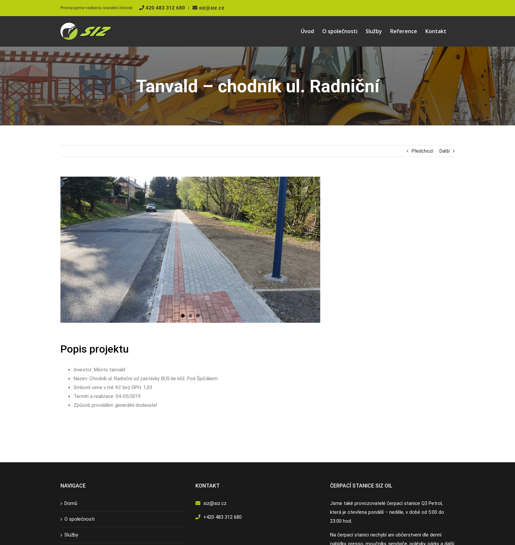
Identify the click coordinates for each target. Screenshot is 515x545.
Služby (71, 535)
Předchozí (422, 151)
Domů (70, 503)
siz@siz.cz (208, 8)
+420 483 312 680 (222, 517)
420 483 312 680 (162, 8)
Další (444, 151)
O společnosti (79, 519)
